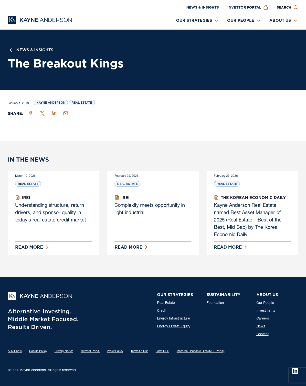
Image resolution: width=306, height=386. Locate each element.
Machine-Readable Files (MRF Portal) (200, 351)
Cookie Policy (38, 351)
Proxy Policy (115, 351)
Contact (262, 334)
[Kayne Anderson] (40, 22)
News (260, 326)
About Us (280, 20)
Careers (262, 318)
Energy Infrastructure (173, 318)
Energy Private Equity (173, 326)
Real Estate (82, 102)
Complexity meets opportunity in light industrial (150, 209)
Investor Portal (244, 7)
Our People (240, 20)
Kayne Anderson (50, 102)
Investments (265, 311)
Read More (29, 247)
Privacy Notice (63, 351)
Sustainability (223, 294)
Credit (161, 311)
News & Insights (202, 7)
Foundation (215, 303)
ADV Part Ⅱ (15, 351)
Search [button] (284, 7)
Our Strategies (194, 20)
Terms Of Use (139, 351)
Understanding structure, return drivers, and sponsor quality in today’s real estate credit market (50, 213)
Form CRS (162, 351)
